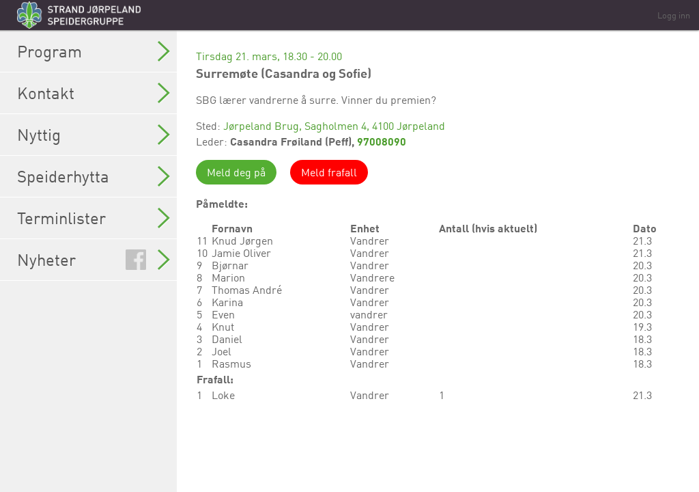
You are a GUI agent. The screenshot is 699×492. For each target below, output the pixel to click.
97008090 (381, 141)
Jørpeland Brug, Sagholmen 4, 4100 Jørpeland (334, 126)
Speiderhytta (93, 176)
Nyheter (93, 259)
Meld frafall (329, 172)
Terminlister (93, 218)
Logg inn (673, 15)
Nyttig (93, 134)
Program (93, 51)
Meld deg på (236, 172)
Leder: (213, 141)
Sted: (209, 126)
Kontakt (93, 93)
